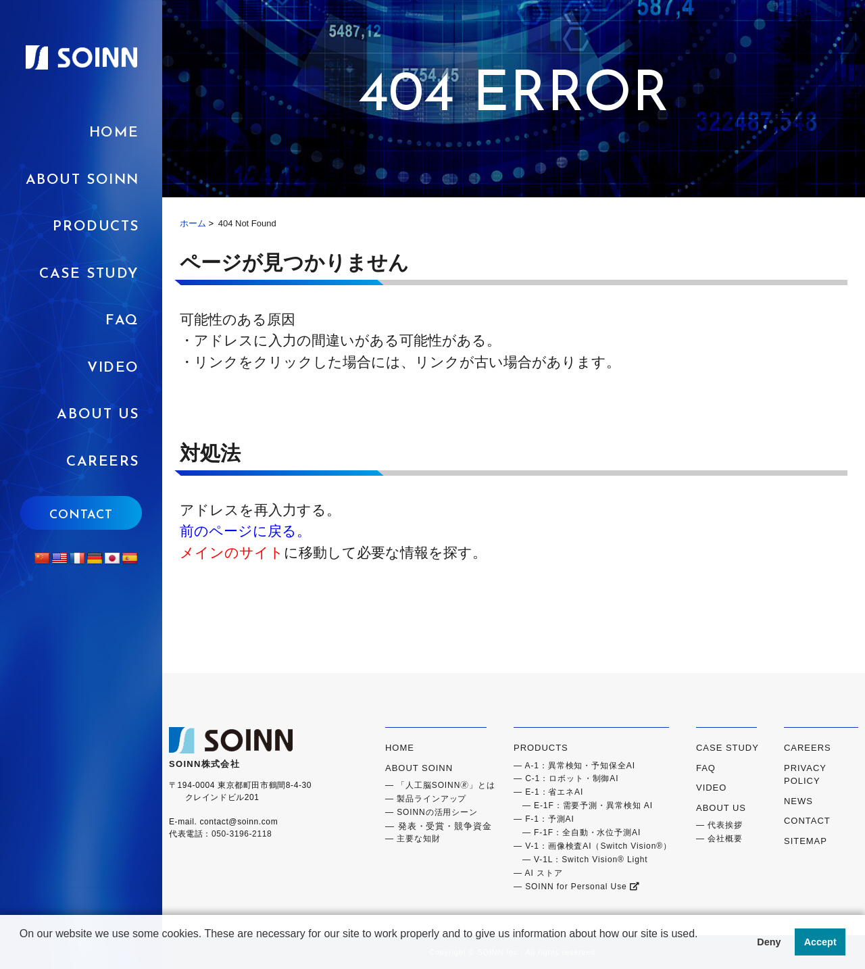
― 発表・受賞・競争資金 (438, 826)
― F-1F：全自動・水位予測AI (577, 832)
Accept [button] (820, 942)
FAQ (122, 321)
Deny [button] (769, 942)
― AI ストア (538, 873)
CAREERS (102, 462)
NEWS (798, 801)
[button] (22, 951)
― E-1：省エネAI (548, 792)
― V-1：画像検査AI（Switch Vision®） (593, 846)
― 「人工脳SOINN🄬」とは (440, 785)
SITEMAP (805, 841)
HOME (114, 133)
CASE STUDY (727, 748)
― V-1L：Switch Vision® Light (581, 859)
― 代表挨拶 (719, 825)
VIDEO (113, 368)
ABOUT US (98, 414)
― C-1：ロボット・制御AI (566, 778)
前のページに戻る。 (245, 531)
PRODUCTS (96, 227)
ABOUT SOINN (82, 180)
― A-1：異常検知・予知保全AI (574, 765)
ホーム (193, 223)
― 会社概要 (719, 838)
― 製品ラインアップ (425, 798)
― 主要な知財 (413, 838)
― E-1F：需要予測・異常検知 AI (583, 805)
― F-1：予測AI (544, 819)
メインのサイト (232, 552)
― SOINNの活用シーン (431, 812)
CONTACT (81, 515)
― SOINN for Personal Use (577, 886)
